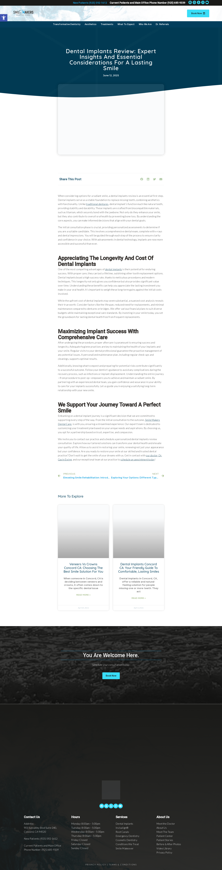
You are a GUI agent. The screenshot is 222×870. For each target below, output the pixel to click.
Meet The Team (165, 831)
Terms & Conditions (123, 864)
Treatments (107, 24)
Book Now (198, 13)
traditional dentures (97, 204)
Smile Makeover (125, 847)
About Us (161, 827)
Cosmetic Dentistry (127, 839)
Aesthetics (90, 24)
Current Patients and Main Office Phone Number (147, 2)
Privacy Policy (164, 851)
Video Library (164, 847)
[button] (111, 675)
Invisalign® (122, 827)
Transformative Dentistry (66, 24)
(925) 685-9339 (50, 849)
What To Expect (126, 24)
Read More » (83, 594)
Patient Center (164, 835)
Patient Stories (164, 839)
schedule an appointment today (138, 459)
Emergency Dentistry (128, 835)
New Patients (90, 2)
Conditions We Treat (127, 843)
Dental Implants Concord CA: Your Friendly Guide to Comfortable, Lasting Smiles (138, 567)
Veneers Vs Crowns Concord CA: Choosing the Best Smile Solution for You (83, 567)
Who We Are (145, 24)
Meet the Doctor (166, 823)
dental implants (113, 269)
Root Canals (122, 831)
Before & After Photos (169, 843)
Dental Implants (125, 823)
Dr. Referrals (162, 24)
